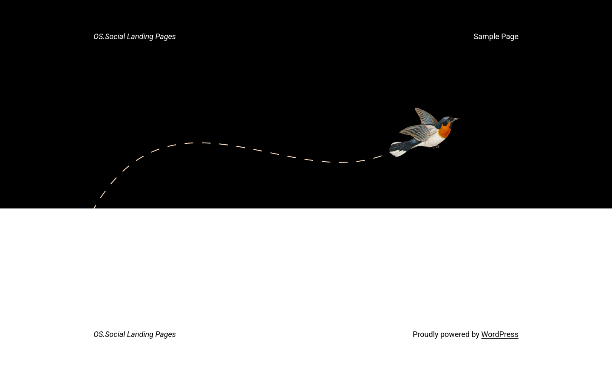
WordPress (500, 334)
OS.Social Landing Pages (135, 36)
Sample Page (496, 36)
